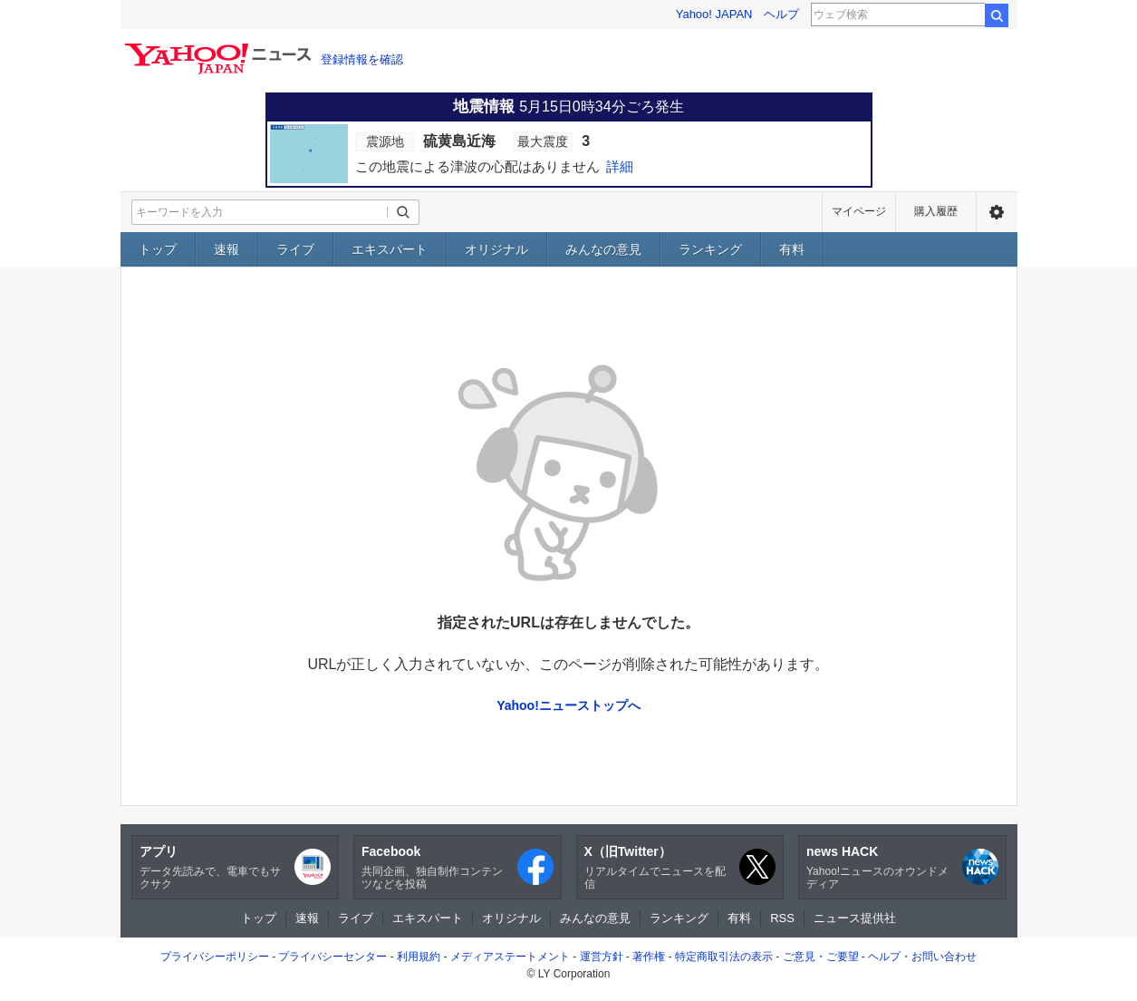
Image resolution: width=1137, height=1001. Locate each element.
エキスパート (390, 249)
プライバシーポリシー (214, 956)
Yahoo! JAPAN (714, 14)
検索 (996, 15)
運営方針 (601, 956)
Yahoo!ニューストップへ (568, 705)
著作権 (648, 956)
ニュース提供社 (855, 918)
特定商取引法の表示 (724, 956)
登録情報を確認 (362, 59)
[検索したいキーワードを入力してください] (260, 212)
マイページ (859, 211)
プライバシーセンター (332, 956)
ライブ (295, 249)
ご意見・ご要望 (821, 956)
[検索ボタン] (403, 212)
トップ (158, 249)
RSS (782, 918)
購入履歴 (936, 211)
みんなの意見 (603, 249)
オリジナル (496, 249)
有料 (792, 249)
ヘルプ (781, 14)
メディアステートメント (510, 956)
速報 (226, 249)
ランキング (710, 249)
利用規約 (418, 956)
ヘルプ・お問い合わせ (922, 956)
